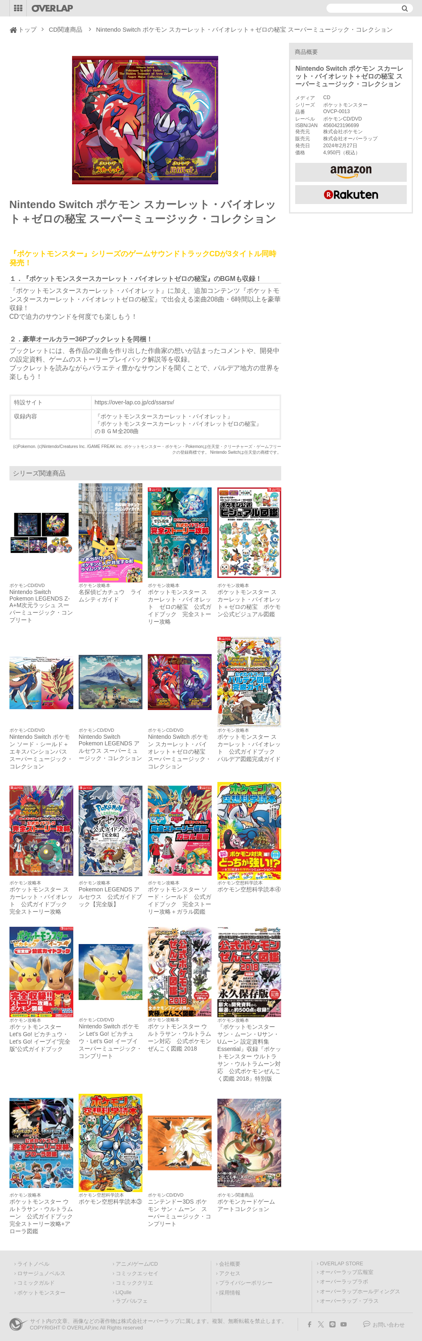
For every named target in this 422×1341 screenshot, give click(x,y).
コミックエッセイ (137, 1273)
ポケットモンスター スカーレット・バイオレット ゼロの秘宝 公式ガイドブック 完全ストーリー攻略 (179, 607)
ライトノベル (33, 1264)
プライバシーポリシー (246, 1283)
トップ (27, 29)
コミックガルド (36, 1283)
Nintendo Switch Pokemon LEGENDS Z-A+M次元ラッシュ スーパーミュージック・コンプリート (41, 606)
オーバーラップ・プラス (349, 1301)
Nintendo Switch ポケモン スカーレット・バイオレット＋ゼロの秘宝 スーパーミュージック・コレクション (179, 751)
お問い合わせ (389, 1325)
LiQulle (124, 1292)
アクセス (229, 1273)
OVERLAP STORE (341, 1264)
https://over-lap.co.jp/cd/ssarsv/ (134, 402)
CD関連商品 (65, 29)
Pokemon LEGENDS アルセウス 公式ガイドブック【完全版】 (110, 896)
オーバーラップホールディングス (360, 1292)
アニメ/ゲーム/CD (137, 1264)
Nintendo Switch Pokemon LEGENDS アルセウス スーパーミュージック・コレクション (110, 747)
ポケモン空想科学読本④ (249, 889)
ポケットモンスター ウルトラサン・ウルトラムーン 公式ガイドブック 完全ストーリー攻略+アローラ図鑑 (41, 1216)
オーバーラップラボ (344, 1282)
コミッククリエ (134, 1283)
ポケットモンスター (41, 1293)
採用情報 (229, 1293)
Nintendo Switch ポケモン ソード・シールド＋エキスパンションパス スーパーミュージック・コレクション (41, 751)
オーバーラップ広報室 (346, 1272)
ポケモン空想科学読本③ (110, 1201)
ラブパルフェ (132, 1301)
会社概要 (229, 1264)
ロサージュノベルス (41, 1273)
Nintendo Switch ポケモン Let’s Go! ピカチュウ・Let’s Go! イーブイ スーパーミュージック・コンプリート (110, 1041)
